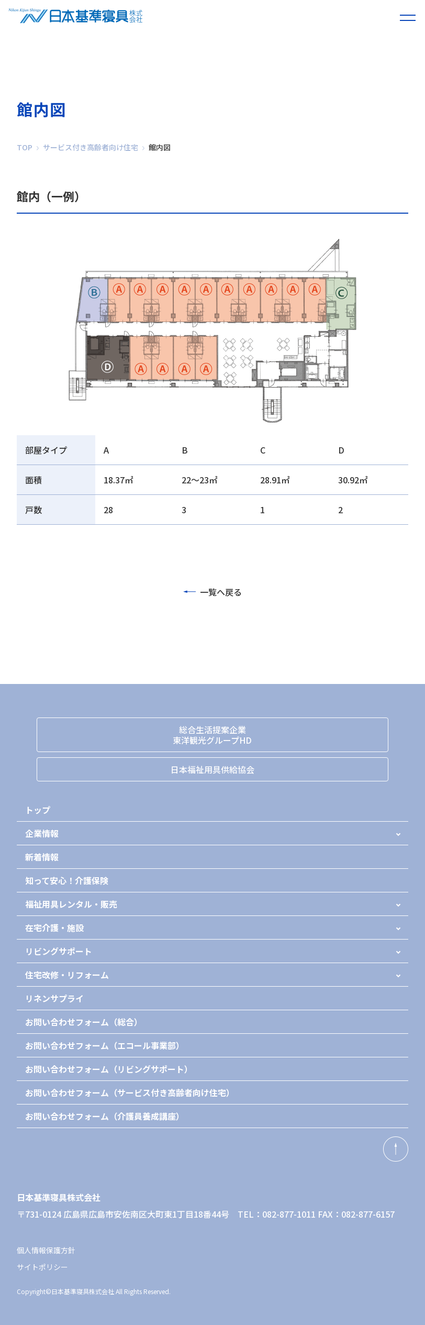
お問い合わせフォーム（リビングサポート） (109, 1069)
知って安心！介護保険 (66, 880)
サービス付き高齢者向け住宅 (90, 147)
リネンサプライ (54, 998)
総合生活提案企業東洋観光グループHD (212, 734)
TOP (24, 147)
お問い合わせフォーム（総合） (83, 1021)
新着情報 (42, 857)
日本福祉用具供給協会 (212, 769)
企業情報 (42, 833)
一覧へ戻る (212, 592)
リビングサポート (58, 951)
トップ (37, 809)
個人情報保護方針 (46, 1250)
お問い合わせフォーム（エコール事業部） (104, 1045)
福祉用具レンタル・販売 (71, 904)
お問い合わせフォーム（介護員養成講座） (104, 1116)
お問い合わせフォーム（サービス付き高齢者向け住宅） (129, 1092)
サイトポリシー (42, 1267)
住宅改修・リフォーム (67, 974)
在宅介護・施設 (54, 927)
